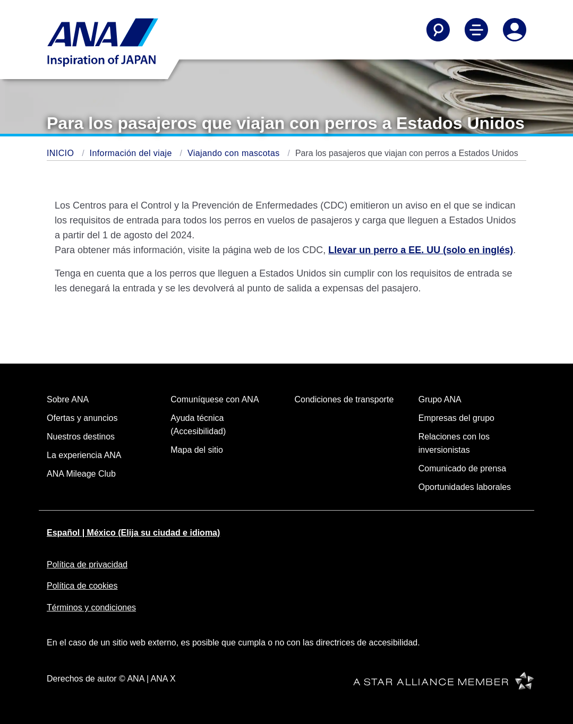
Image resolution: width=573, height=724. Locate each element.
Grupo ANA (439, 399)
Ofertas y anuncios (82, 418)
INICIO (61, 153)
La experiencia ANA (84, 455)
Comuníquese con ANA (214, 399)
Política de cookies (82, 585)
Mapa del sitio (196, 449)
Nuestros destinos (81, 436)
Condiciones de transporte (344, 399)
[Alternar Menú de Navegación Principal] (476, 29)
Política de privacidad (87, 564)
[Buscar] (438, 29)
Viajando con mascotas (234, 153)
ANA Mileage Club (81, 473)
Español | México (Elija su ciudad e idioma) (133, 532)
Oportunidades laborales (464, 487)
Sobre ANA (68, 399)
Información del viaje (132, 153)
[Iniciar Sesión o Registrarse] (514, 29)
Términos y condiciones (91, 607)
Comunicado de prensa (462, 468)
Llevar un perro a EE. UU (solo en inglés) (420, 250)
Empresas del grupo (456, 418)
